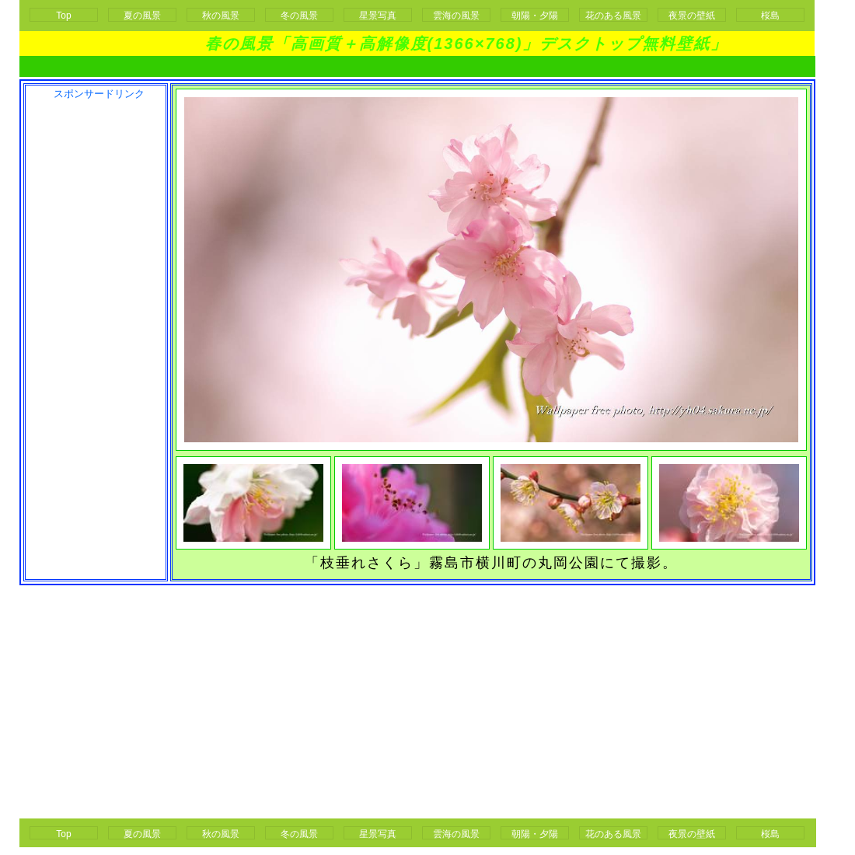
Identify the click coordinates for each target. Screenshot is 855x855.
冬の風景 (299, 15)
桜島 (770, 15)
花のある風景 (613, 15)
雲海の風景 (456, 15)
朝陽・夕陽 (534, 15)
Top (63, 15)
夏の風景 (142, 15)
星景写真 (377, 15)
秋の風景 (220, 15)
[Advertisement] (95, 335)
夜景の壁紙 (691, 15)
